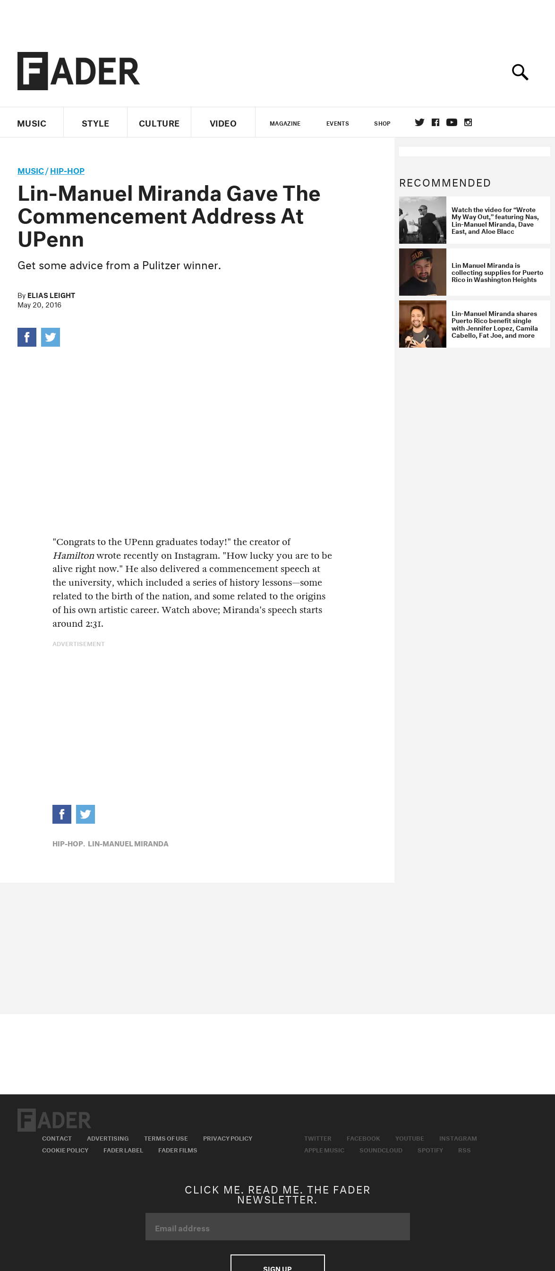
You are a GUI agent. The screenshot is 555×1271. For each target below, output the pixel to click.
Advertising (108, 1137)
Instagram (458, 1137)
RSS (464, 1149)
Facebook (363, 1137)
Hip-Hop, (68, 842)
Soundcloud (380, 1149)
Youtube (409, 1137)
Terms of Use (166, 1137)
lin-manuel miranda (128, 842)
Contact (57, 1137)
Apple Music (324, 1149)
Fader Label (123, 1149)
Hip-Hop (67, 169)
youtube (451, 122)
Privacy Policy (227, 1137)
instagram (468, 122)
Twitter (420, 122)
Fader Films (177, 1149)
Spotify (430, 1149)
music (30, 169)
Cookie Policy (65, 1149)
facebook (435, 122)
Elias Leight (51, 294)
